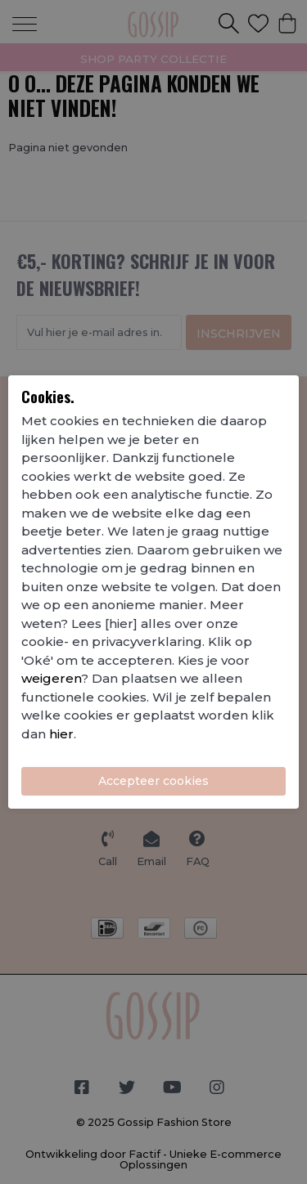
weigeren (51, 678)
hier (61, 734)
